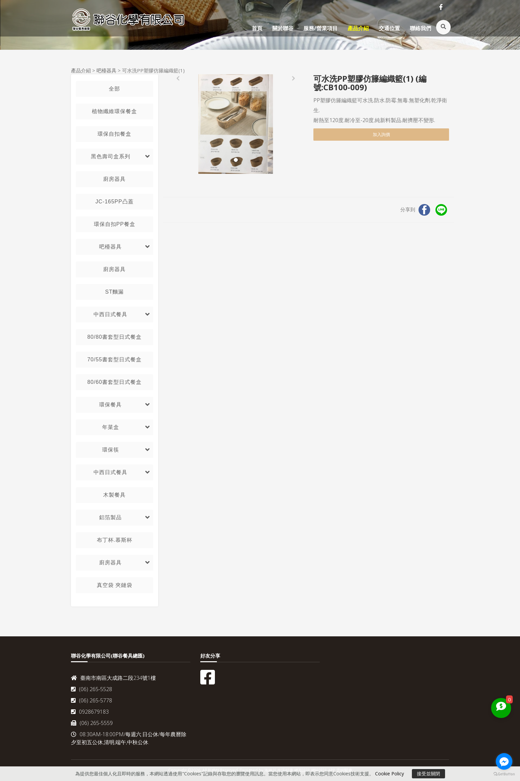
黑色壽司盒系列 (110, 156)
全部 (114, 89)
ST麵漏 (114, 292)
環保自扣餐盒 (114, 134)
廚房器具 (114, 179)
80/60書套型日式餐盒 (114, 382)
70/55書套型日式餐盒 (114, 359)
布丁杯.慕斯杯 (114, 540)
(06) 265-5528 (91, 689)
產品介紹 (358, 28)
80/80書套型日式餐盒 (114, 337)
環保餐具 (110, 404)
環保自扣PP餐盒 (114, 224)
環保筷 (110, 450)
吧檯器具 (106, 70)
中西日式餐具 (110, 314)
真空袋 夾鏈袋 (114, 585)
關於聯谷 (282, 28)
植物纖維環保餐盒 (114, 111)
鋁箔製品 (110, 517)
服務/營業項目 (320, 28)
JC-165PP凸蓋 (115, 201)
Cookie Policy (389, 773)
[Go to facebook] (504, 761)
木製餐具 (114, 495)
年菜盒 (110, 427)
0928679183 (90, 711)
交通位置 (389, 28)
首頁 (257, 28)
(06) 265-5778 (91, 700)
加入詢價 (381, 134)
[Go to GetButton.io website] (504, 774)
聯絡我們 (420, 28)
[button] (178, 124)
